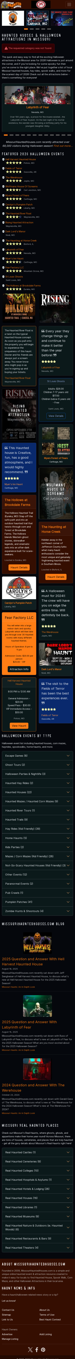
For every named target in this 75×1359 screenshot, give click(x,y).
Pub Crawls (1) (14, 892)
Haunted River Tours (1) (20, 810)
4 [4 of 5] (43, 29)
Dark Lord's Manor (15, 231)
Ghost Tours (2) (15, 764)
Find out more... (63, 145)
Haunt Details (19, 566)
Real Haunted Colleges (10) (22, 1170)
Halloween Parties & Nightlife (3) (25, 773)
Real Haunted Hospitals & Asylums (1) (28, 1179)
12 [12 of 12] (69, 135)
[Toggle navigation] (69, 4)
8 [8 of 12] (46, 135)
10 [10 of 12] (58, 135)
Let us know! (9, 1300)
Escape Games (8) (16, 755)
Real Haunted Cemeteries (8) (23, 1160)
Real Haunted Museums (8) (22, 1215)
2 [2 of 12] (11, 135)
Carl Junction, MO (56, 498)
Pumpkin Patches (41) (18, 901)
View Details (56, 415)
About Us (44, 1309)
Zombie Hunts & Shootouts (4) (24, 910)
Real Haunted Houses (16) (21, 1197)
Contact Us (8, 1309)
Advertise (7, 1333)
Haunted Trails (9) (16, 819)
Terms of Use (46, 1314)
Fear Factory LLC (14, 267)
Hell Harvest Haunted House (20, 159)
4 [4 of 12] (23, 135)
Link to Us (7, 1319)
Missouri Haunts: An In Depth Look (18, 986)
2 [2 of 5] (31, 29)
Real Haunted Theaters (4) (21, 1247)
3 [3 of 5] (37, 29)
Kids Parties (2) (14, 846)
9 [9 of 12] (52, 135)
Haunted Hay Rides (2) (19, 782)
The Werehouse (13, 177)
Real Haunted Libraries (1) (21, 1206)
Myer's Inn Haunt (14, 258)
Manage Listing (10, 1338)
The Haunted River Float (18, 213)
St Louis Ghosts (14, 276)
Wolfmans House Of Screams (21, 186)
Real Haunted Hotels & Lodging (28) (27, 1188)
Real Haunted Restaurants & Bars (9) (28, 1237)
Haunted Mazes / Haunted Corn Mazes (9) (31, 800)
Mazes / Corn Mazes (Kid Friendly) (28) (29, 855)
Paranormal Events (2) (19, 883)
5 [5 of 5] (49, 29)
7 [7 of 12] (40, 135)
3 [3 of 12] (17, 135)
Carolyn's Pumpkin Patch (19, 204)
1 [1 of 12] (5, 135)
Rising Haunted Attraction (19, 222)
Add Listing (45, 1333)
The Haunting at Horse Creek (21, 240)
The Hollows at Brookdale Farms (23, 285)
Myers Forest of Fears (17, 195)
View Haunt (19, 725)
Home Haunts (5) (16, 837)
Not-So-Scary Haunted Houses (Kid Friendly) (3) (35, 864)
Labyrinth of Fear (37, 107)
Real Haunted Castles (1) (20, 1151)
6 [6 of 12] (34, 135)
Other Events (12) (16, 874)
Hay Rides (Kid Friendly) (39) (22, 828)
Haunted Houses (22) (18, 791)
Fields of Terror (13, 168)
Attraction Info (19, 668)
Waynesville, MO (19, 419)
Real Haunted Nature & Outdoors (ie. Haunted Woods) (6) (34, 1226)
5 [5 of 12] (29, 135)
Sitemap (6, 1314)
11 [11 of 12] (63, 135)
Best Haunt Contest (50, 1319)
